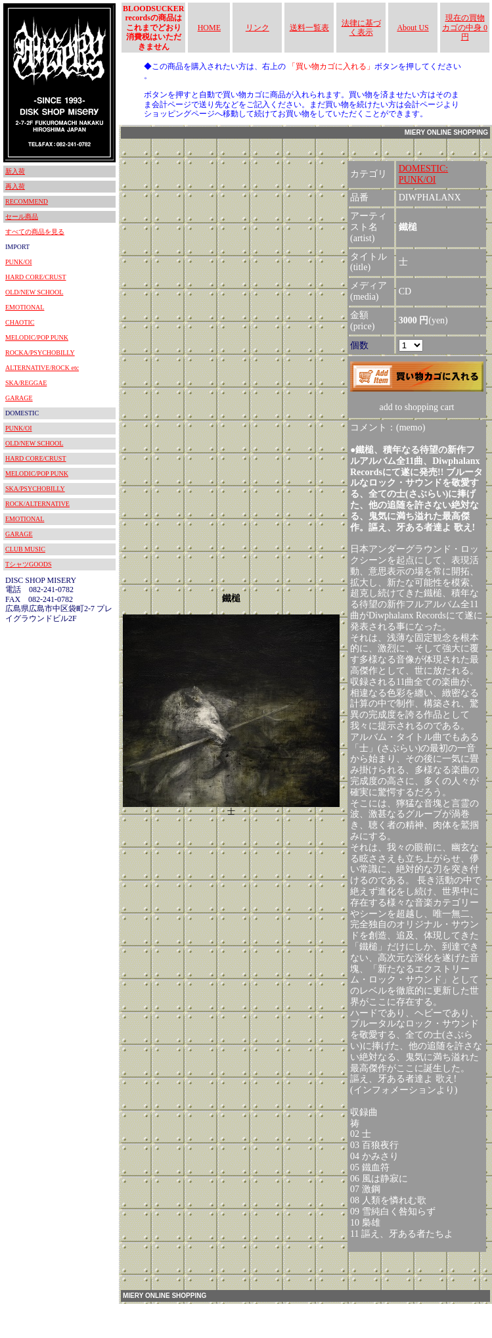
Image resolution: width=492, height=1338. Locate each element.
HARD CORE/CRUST (35, 277)
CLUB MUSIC (25, 549)
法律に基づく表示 (361, 27)
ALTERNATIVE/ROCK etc (42, 367)
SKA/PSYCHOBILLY (35, 488)
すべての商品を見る (34, 231)
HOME (209, 27)
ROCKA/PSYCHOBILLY (40, 352)
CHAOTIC (19, 322)
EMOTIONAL (24, 307)
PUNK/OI (18, 261)
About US (412, 27)
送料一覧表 (309, 27)
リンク (257, 27)
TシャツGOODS (28, 564)
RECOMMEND (26, 201)
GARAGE (19, 398)
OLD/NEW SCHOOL (34, 292)
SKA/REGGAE (26, 382)
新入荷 (15, 171)
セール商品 (21, 216)
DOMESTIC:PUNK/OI (423, 174)
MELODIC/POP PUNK (36, 337)
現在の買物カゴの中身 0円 (464, 27)
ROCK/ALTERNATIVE (37, 503)
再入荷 (15, 186)
